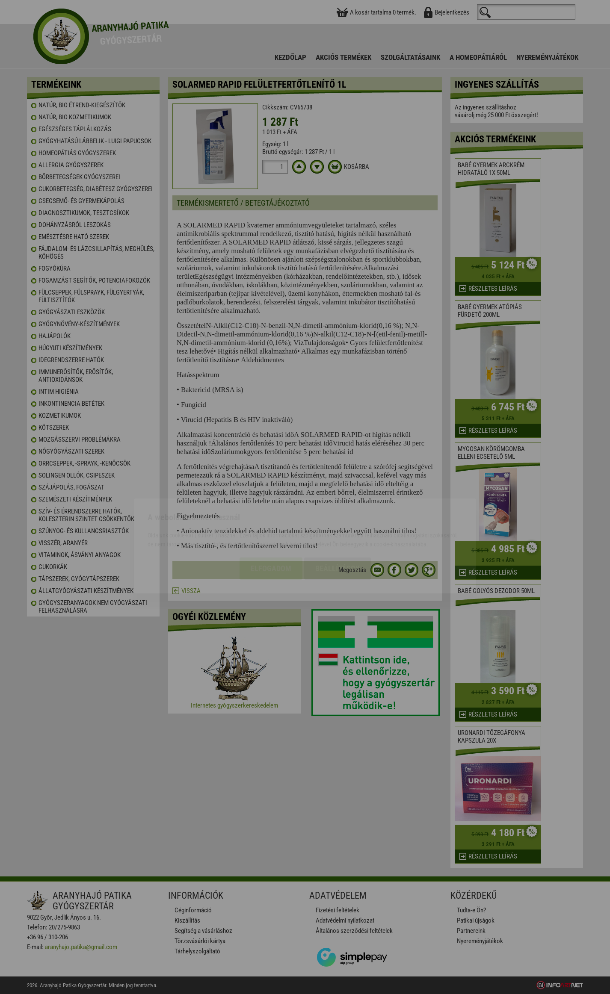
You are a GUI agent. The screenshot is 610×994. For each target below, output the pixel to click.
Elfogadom (271, 519)
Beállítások (337, 519)
